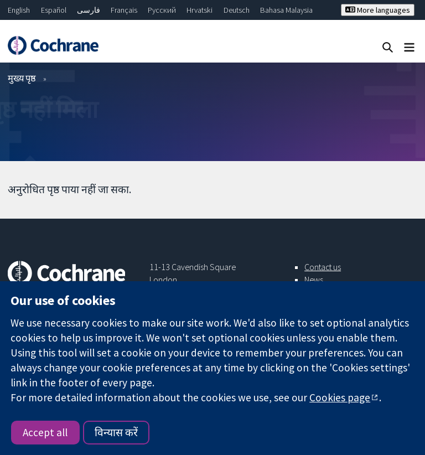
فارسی (88, 10)
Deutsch (237, 10)
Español (53, 10)
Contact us (322, 266)
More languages (377, 10)
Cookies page (339, 397)
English (19, 10)
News (313, 279)
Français (124, 10)
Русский (162, 10)
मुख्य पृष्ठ (22, 78)
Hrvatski (199, 10)
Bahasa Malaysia (286, 10)
